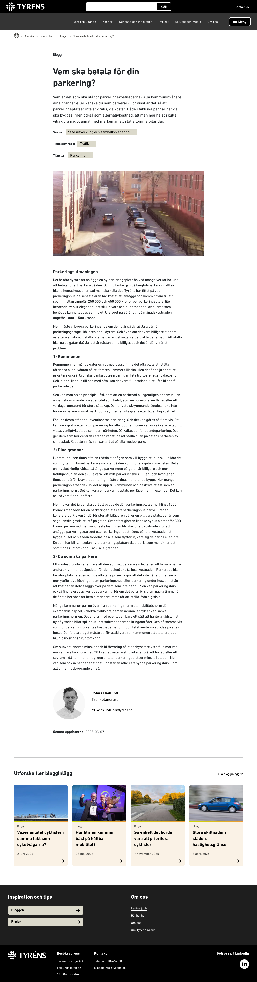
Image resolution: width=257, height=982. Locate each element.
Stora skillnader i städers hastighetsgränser (210, 838)
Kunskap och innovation (135, 21)
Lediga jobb (139, 908)
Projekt (164, 21)
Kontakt (242, 7)
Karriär (107, 21)
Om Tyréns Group (143, 930)
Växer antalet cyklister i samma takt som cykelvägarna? (40, 838)
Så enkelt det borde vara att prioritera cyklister (153, 838)
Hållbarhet (138, 915)
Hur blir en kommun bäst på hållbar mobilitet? (95, 838)
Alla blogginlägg (230, 773)
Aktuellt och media (188, 21)
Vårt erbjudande (84, 21)
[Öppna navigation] (240, 21)
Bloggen (45, 910)
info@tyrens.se (115, 967)
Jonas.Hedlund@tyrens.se (112, 710)
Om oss (212, 21)
